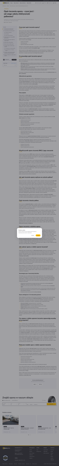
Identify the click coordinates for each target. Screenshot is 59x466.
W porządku (38, 235)
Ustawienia (32, 235)
